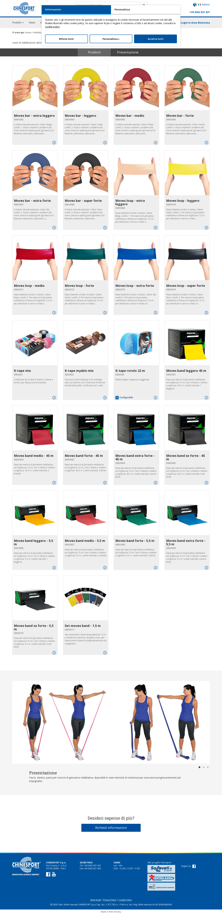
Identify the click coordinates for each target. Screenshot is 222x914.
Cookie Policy (125, 899)
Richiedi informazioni (111, 828)
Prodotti (94, 52)
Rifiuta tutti (66, 38)
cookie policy (52, 26)
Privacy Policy (109, 899)
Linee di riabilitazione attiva (28, 42)
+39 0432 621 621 (200, 12)
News (32, 22)
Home (28, 32)
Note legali (95, 899)
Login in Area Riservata (195, 22)
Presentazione (127, 52)
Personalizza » (111, 38)
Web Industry (115, 911)
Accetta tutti (155, 38)
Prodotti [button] (18, 22)
